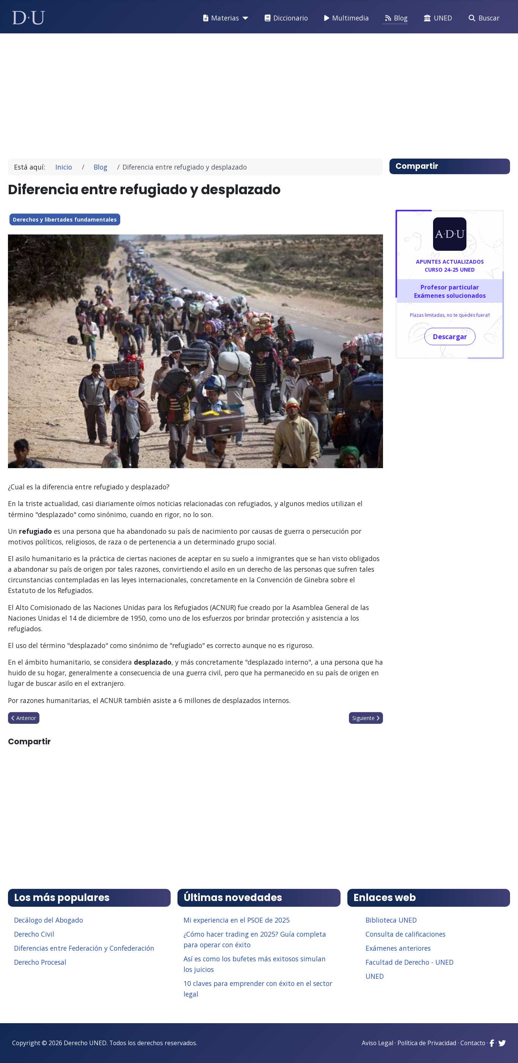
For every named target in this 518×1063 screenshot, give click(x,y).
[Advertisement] (241, 92)
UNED (436, 18)
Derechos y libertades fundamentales (65, 219)
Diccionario (285, 18)
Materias (219, 18)
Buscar (482, 18)
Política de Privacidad (426, 1043)
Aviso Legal (377, 1043)
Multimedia (345, 18)
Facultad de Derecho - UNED (410, 962)
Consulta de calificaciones (406, 934)
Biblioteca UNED (391, 920)
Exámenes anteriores (398, 948)
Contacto (472, 1043)
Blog (395, 18)
